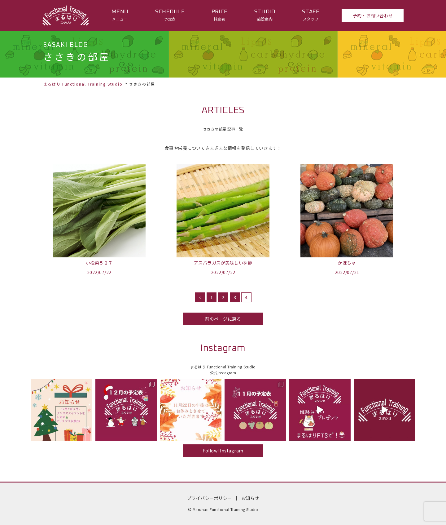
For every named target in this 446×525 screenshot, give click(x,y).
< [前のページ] (200, 297)
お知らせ (250, 498)
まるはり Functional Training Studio (83, 84)
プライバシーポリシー (209, 498)
